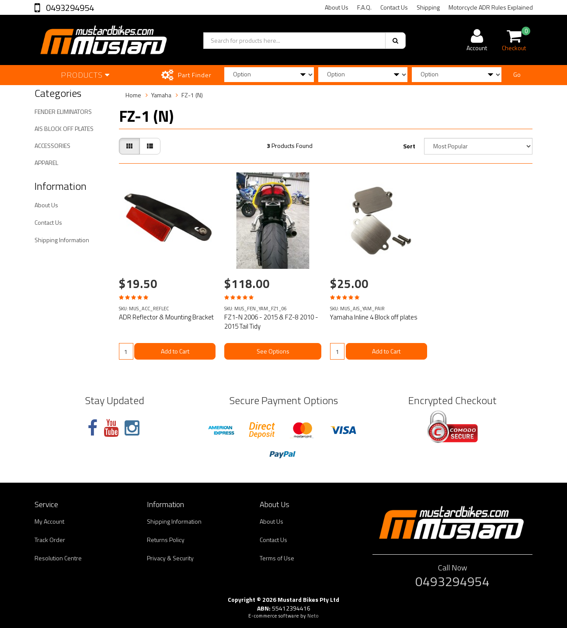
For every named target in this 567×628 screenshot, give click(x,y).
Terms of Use (277, 558)
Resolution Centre (58, 558)
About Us (336, 7)
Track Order (50, 539)
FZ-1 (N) (192, 95)
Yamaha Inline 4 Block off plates (373, 317)
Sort (409, 146)
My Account (49, 521)
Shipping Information (62, 239)
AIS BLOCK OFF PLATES (64, 128)
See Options (273, 351)
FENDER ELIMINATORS (63, 111)
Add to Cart (175, 351)
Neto (313, 615)
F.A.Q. (364, 7)
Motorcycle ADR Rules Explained (491, 7)
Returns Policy (165, 539)
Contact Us (394, 7)
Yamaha (161, 95)
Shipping (428, 7)
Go (517, 74)
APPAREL (46, 162)
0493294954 (69, 7)
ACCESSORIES (52, 145)
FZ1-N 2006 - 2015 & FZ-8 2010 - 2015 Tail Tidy (271, 321)
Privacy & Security (170, 558)
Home (133, 95)
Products (85, 75)
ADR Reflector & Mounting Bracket (166, 317)
